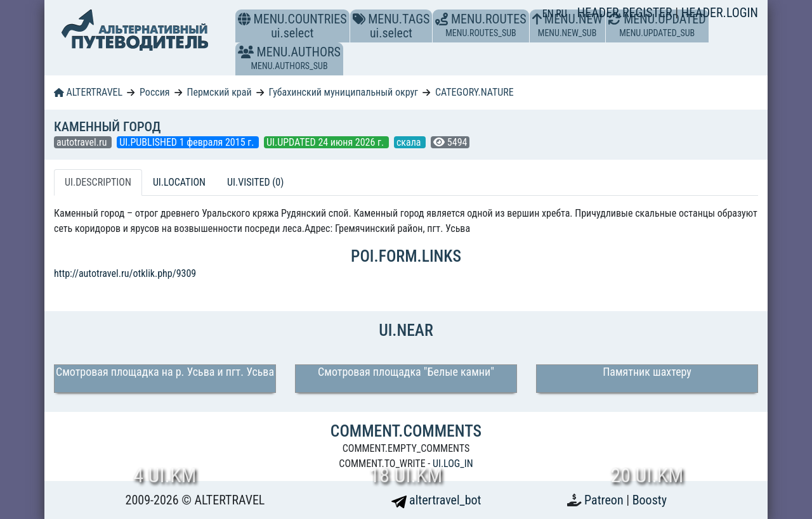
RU (561, 14)
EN (549, 14)
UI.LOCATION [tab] (179, 182)
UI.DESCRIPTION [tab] (98, 182)
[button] (246, 52)
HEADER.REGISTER (626, 12)
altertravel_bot (436, 500)
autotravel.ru (82, 142)
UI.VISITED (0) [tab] (255, 182)
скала (409, 142)
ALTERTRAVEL (88, 92)
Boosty (649, 500)
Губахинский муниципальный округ (343, 92)
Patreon (605, 500)
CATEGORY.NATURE (474, 92)
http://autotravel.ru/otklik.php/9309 (125, 273)
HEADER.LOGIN (719, 12)
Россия (154, 92)
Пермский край (219, 92)
